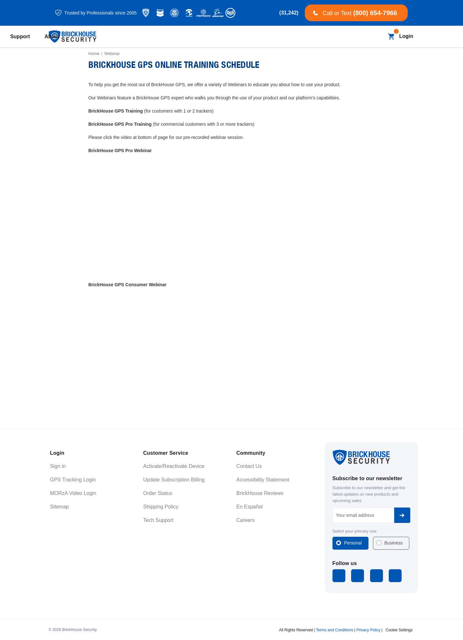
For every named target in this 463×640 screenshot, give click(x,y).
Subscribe (402, 515)
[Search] (378, 36)
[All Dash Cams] (171, 37)
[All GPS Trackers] (126, 37)
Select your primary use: (354, 531)
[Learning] (273, 37)
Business (394, 542)
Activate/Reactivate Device (173, 466)
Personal (353, 542)
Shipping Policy (160, 506)
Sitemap (59, 506)
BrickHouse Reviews (260, 493)
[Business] (234, 37)
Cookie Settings (399, 628)
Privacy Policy (368, 628)
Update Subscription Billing (173, 479)
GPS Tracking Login (73, 479)
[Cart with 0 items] (391, 36)
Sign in (58, 466)
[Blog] (204, 37)
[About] (340, 37)
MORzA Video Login (73, 493)
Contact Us (249, 466)
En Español (249, 506)
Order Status (157, 493)
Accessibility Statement (262, 479)
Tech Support (158, 520)
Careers (245, 520)
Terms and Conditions (334, 628)
